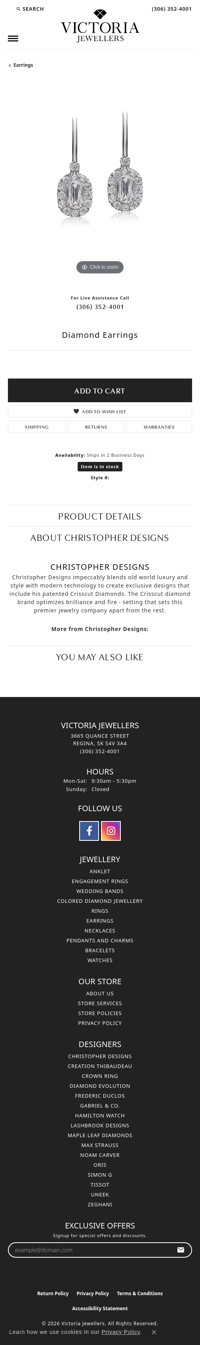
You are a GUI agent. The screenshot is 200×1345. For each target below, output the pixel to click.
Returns (96, 426)
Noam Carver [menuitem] (100, 1155)
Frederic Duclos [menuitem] (100, 1095)
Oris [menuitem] (100, 1164)
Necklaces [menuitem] (99, 930)
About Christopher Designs (100, 536)
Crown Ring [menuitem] (100, 1075)
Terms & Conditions (140, 1293)
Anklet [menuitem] (100, 871)
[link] (171, 8)
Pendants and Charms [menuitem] (100, 940)
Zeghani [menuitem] (100, 1204)
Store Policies (100, 1013)
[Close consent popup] (154, 1332)
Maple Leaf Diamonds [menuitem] (100, 1135)
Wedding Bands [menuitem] (100, 891)
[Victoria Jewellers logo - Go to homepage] (100, 26)
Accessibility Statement (100, 1308)
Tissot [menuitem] (100, 1184)
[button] (30, 8)
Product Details (100, 515)
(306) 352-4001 (100, 306)
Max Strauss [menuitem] (99, 1145)
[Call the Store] (100, 751)
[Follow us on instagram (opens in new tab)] (111, 831)
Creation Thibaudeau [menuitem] (100, 1066)
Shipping (37, 426)
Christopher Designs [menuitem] (100, 1056)
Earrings (23, 65)
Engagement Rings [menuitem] (100, 881)
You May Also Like (100, 656)
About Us (100, 993)
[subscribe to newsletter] (180, 1250)
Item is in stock (100, 466)
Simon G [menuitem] (100, 1174)
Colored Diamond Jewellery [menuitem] (100, 900)
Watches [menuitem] (100, 960)
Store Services (100, 1003)
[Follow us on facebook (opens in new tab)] (89, 831)
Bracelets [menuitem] (100, 950)
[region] (100, 185)
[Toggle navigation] (13, 38)
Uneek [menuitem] (100, 1194)
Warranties (159, 426)
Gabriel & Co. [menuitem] (100, 1105)
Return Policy (53, 1293)
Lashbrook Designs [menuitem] (100, 1125)
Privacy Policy (100, 1023)
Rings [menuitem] (100, 910)
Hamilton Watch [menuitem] (100, 1115)
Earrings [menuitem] (100, 920)
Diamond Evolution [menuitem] (100, 1085)
